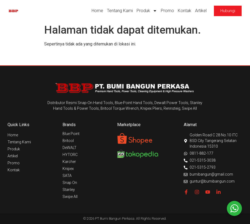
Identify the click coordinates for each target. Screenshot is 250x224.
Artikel (201, 10)
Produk (147, 11)
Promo (167, 10)
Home (97, 10)
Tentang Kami (120, 10)
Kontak (184, 10)
